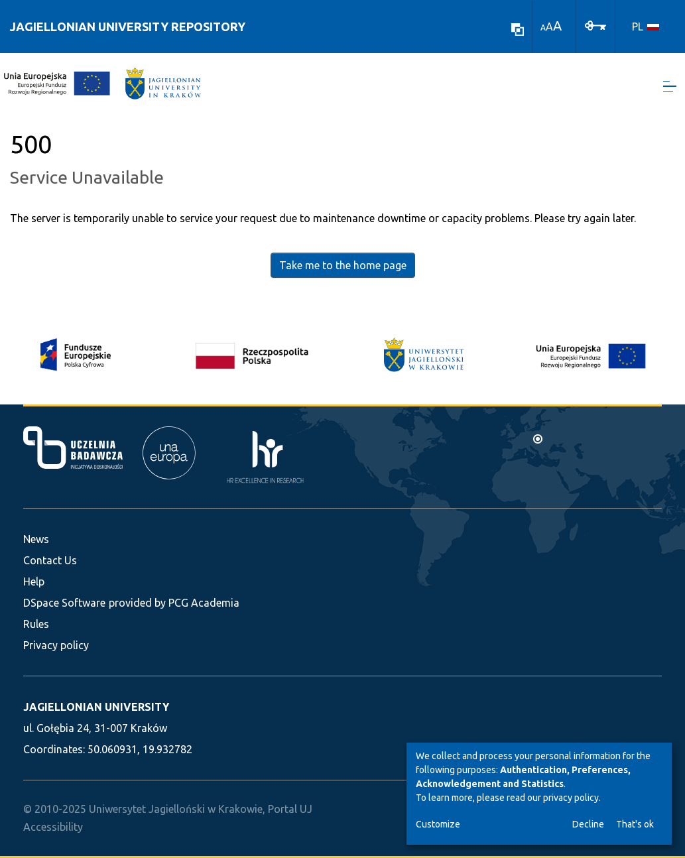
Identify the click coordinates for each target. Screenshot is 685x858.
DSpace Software (64, 603)
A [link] (543, 27)
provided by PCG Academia (174, 603)
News (36, 539)
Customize (438, 824)
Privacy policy (56, 645)
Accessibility (53, 827)
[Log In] (595, 24)
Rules (36, 624)
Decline (588, 824)
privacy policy (571, 797)
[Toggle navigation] (669, 86)
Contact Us (50, 560)
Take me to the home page (342, 266)
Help (33, 581)
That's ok (635, 824)
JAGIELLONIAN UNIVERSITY (96, 707)
